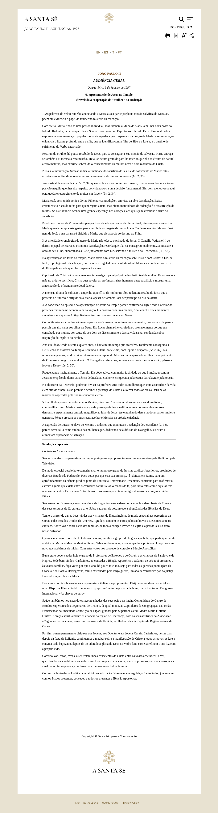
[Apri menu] (189, 19)
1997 (76, 29)
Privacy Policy (130, 803)
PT (120, 52)
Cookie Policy (110, 803)
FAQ (77, 803)
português (179, 28)
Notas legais (90, 803)
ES (106, 52)
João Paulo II (37, 29)
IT (113, 52)
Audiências (61, 29)
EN (98, 52)
